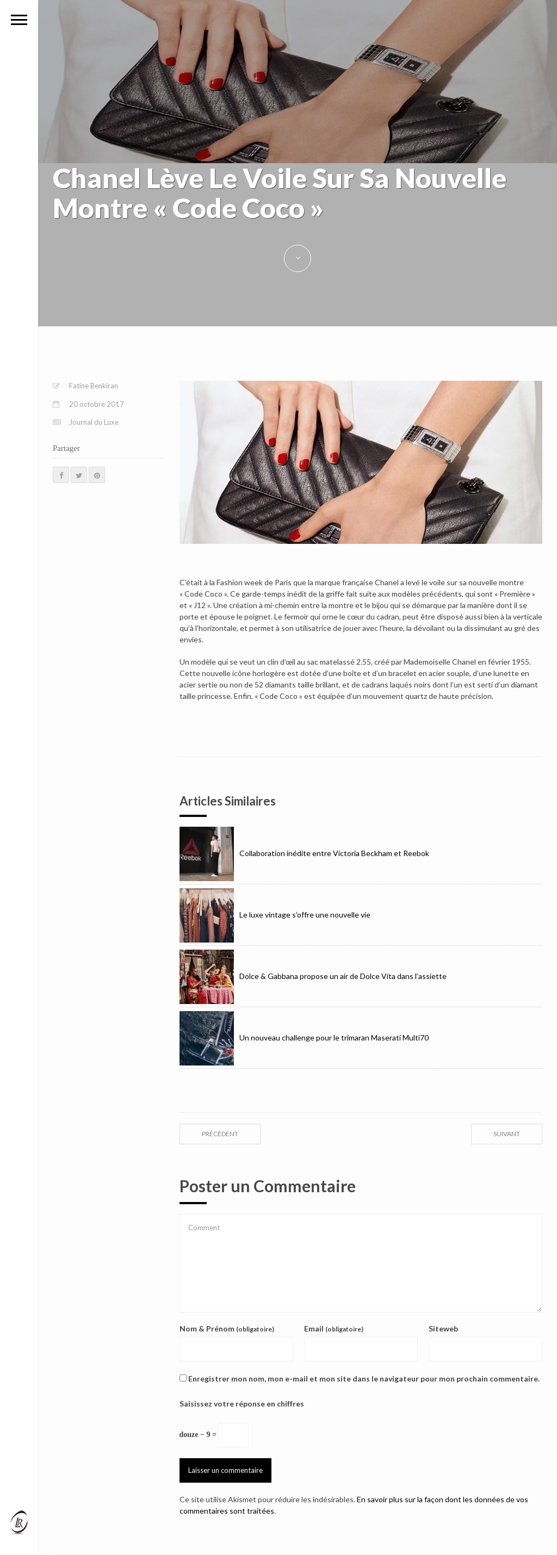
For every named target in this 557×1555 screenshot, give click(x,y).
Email (333, 1328)
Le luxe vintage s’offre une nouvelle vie (275, 914)
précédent (220, 1134)
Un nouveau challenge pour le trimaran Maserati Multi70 (304, 1037)
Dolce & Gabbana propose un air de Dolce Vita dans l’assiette (313, 976)
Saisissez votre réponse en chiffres (242, 1403)
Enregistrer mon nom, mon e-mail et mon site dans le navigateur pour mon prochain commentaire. (364, 1378)
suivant (506, 1134)
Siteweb (443, 1328)
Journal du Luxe (94, 422)
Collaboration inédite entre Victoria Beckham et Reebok (304, 853)
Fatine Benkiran (93, 385)
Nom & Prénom (227, 1328)
